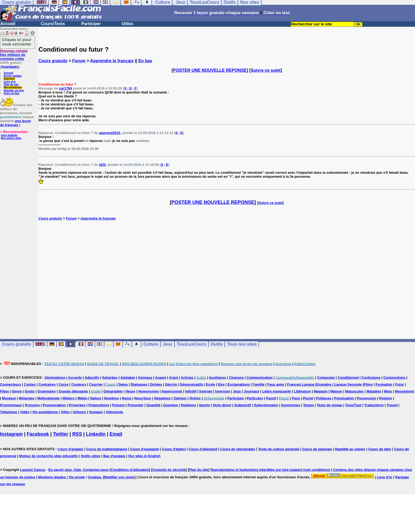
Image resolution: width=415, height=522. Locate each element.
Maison (336, 391)
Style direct (222, 405)
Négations (162, 398)
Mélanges (26, 398)
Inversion (222, 391)
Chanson (236, 378)
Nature (95, 398)
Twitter (60, 434)
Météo (83, 398)
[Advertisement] (227, 274)
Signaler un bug (14, 90)
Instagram (11, 434)
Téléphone (8, 412)
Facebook (38, 434)
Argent (160, 378)
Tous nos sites (241, 344)
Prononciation (54, 405)
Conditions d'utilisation (130, 470)
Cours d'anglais (70, 449)
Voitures (79, 412)
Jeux (167, 344)
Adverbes (110, 378)
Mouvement (404, 391)
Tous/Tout (353, 405)
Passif (271, 398)
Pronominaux (11, 405)
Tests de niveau (329, 405)
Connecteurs (10, 384)
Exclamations (239, 384)
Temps (308, 405)
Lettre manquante (276, 391)
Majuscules (354, 391)
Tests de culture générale (278, 449)
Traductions (374, 405)
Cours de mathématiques (106, 449)
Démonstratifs (191, 384)
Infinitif (190, 391)
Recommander (13, 87)
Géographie (113, 391)
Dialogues (139, 384)
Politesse (323, 398)
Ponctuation (344, 398)
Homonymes (148, 391)
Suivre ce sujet (266, 70)
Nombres (111, 398)
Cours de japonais (317, 449)
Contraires (47, 384)
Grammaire (47, 391)
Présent (118, 405)
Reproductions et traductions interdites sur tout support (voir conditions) (270, 470)
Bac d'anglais (114, 456)
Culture (150, 344)
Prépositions (98, 405)
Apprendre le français (112, 61)
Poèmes (385, 398)
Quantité (153, 405)
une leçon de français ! (15, 123)
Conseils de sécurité (169, 470)
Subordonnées (266, 405)
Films (368, 384)
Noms (127, 398)
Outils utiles (90, 456)
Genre (17, 391)
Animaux (145, 378)
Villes (65, 412)
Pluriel (308, 398)
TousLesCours (191, 344)
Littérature (302, 391)
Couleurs (78, 384)
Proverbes (77, 405)
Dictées (156, 384)
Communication (260, 378)
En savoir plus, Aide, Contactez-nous (78, 470)
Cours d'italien (174, 449)
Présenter (135, 405)
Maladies (374, 391)
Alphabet (127, 378)
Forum (78, 61)
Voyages (96, 412)
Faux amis (275, 384)
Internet (205, 391)
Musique (9, 398)
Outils (217, 344)
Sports (204, 405)
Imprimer (9, 78)
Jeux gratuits (9, 135)
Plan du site (11, 84)
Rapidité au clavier (350, 449)
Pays (296, 398)
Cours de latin (379, 449)
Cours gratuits (52, 61)
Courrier (96, 384)
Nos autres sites (11, 138)
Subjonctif (242, 405)
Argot (173, 378)
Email (116, 434)
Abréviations (54, 378)
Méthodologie (48, 398)
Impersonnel (172, 391)
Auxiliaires (217, 378)
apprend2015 (109, 133)
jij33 (102, 165)
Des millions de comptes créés (14, 55)
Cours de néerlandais (237, 449)
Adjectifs (92, 378)
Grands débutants (73, 391)
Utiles (127, 23)
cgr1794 (65, 88)
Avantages (9, 67)
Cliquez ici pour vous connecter (16, 41)
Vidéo (24, 412)
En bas (145, 61)
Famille (258, 384)
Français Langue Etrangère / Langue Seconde (324, 384)
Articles (187, 378)
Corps (63, 384)
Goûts (30, 391)
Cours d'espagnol (144, 449)
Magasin (321, 391)
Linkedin (96, 434)
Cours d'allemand (203, 449)
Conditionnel (348, 378)
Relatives (188, 405)
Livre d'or (10, 81)
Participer (91, 23)
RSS (77, 434)
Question (170, 405)
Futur (399, 384)
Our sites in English (144, 456)
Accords (75, 378)
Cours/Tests (53, 23)
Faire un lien (11, 93)
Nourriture (142, 398)
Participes (235, 398)
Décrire (171, 384)
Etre (221, 384)
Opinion (180, 398)
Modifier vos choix (119, 477)
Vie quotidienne (45, 412)
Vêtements (114, 412)
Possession (366, 398)
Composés (326, 378)
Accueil (7, 23)
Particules (255, 398)
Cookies (94, 477)
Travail (392, 405)
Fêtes (4, 391)
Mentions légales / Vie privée (61, 477)
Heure (130, 391)
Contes (29, 384)
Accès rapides (13, 75)
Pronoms (32, 405)
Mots (388, 391)
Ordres (195, 398)
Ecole (210, 384)
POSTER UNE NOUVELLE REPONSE (210, 70)
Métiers (68, 398)
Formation (384, 384)
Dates (123, 384)
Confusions (371, 378)
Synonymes (290, 405)
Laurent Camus (32, 470)
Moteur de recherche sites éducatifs (48, 456)
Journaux (251, 391)
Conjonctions (394, 378)
